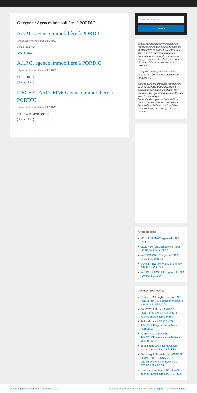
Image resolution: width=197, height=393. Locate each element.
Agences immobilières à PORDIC (37, 41)
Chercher (161, 28)
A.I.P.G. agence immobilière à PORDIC (64, 33)
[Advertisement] (147, 173)
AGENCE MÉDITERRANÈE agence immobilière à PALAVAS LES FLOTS (162, 301)
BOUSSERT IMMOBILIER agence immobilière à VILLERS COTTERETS (160, 337)
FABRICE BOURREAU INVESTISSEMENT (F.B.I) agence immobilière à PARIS (161, 313)
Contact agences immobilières (25, 388)
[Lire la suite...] (25, 53)
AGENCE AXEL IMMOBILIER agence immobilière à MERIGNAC (160, 325)
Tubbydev (181, 388)
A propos (158, 388)
